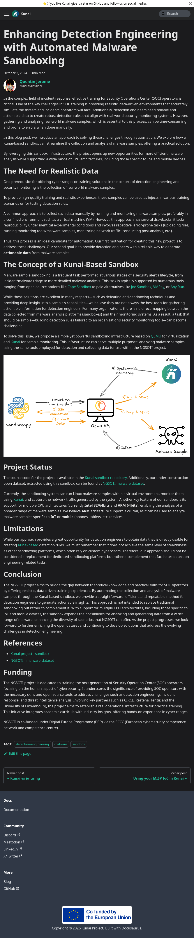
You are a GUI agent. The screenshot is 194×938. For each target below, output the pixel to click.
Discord (12, 835)
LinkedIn (13, 849)
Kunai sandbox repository (106, 477)
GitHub (98, 3)
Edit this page (17, 753)
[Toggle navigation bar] (7, 14)
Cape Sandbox (79, 286)
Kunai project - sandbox (30, 653)
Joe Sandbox (141, 286)
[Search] (174, 13)
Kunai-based (28, 545)
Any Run (177, 286)
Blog (7, 881)
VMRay (158, 286)
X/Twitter (13, 856)
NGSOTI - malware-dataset (32, 660)
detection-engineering (32, 744)
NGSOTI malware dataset (123, 483)
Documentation (16, 809)
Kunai (15, 341)
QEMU (156, 336)
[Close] (190, 3)
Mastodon (14, 842)
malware (60, 744)
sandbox (78, 744)
